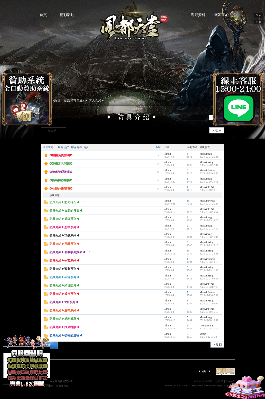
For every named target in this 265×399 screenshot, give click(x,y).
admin (167, 153)
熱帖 (73, 147)
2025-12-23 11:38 (209, 270)
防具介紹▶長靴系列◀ (64, 244)
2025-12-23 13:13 (209, 262)
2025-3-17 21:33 (208, 337)
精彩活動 (67, 15)
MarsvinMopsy (207, 200)
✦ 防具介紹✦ (94, 100)
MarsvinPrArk (207, 187)
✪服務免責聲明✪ (60, 155)
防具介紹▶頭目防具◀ (64, 285)
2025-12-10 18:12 (209, 190)
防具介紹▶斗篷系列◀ (64, 277)
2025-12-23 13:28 (209, 253)
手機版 (209, 381)
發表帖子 (53, 131)
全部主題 (48, 147)
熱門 (66, 147)
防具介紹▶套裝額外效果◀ (67, 252)
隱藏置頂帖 (158, 155)
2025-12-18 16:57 (209, 320)
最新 (60, 147)
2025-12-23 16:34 (209, 237)
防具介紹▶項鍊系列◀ (64, 235)
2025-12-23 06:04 (209, 303)
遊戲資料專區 (73, 100)
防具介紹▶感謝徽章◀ (64, 318)
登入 (258, 15)
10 (188, 200)
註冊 (258, 21)
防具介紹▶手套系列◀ (64, 260)
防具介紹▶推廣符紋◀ (64, 327)
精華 (79, 147)
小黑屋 (219, 381)
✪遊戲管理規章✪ (60, 172)
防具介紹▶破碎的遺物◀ (65, 335)
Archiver (197, 381)
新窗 (158, 147)
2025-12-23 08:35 (209, 173)
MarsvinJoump (207, 170)
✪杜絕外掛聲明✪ (60, 188)
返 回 (218, 130)
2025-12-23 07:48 (209, 287)
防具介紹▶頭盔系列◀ (64, 268)
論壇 (57, 100)
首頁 (43, 15)
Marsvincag (206, 153)
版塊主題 (54, 195)
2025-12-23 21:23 (209, 156)
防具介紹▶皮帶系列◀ (64, 310)
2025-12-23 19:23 (209, 220)
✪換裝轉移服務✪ (60, 180)
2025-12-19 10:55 (209, 181)
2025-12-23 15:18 (209, 245)
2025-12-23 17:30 (209, 228)
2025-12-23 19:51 (209, 212)
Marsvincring (206, 162)
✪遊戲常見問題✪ (60, 163)
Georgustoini (206, 325)
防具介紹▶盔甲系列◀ (64, 227)
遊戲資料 (198, 15)
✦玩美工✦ (204, 371)
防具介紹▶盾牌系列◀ (64, 219)
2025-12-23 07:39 (209, 295)
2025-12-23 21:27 (209, 203)
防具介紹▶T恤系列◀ (63, 302)
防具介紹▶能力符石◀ (64, 202)
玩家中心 (222, 15)
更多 (86, 147)
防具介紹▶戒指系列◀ (64, 293)
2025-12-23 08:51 (209, 278)
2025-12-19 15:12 (209, 312)
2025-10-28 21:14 (209, 328)
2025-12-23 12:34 (209, 165)
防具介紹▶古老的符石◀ (65, 210)
